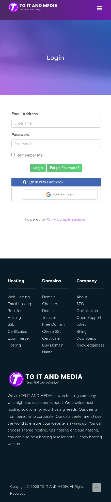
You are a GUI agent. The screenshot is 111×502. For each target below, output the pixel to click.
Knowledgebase (90, 345)
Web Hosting (19, 297)
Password (20, 134)
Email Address (24, 113)
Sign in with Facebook (43, 182)
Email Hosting (19, 303)
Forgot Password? (64, 168)
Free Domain (53, 324)
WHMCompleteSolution (67, 219)
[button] (60, 194)
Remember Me (27, 155)
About (81, 297)
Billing (81, 331)
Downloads (86, 338)
